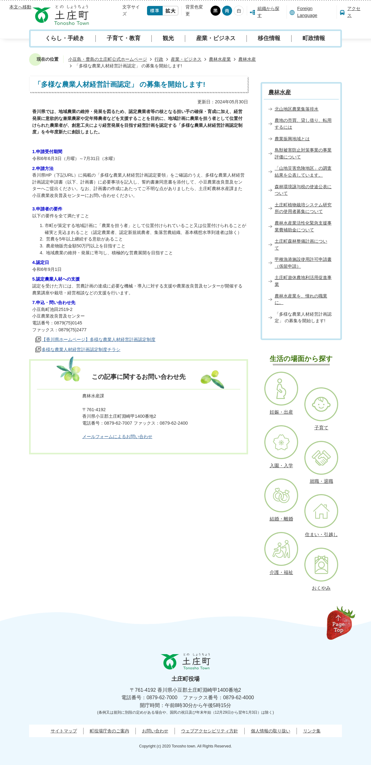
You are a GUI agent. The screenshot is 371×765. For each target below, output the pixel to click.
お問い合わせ (155, 730)
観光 (168, 38)
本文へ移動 (20, 6)
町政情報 (313, 38)
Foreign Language (307, 12)
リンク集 (312, 730)
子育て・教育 (123, 38)
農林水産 (247, 59)
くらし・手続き (64, 38)
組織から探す (268, 12)
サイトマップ (64, 730)
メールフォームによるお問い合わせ (117, 436)
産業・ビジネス (216, 38)
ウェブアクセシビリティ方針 (209, 730)
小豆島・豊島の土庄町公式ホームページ (107, 59)
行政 (159, 59)
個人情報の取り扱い (270, 730)
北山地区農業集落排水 (296, 108)
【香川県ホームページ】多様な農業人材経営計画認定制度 (98, 339)
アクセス (353, 12)
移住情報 (269, 38)
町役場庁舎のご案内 (109, 730)
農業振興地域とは (292, 138)
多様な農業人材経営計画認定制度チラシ (81, 349)
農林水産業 (220, 59)
